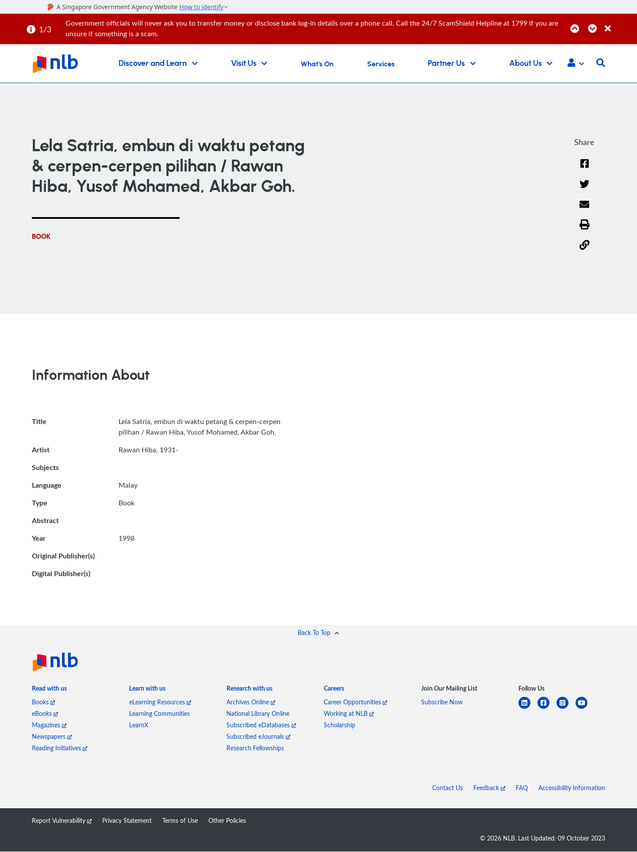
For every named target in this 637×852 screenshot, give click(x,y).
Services (381, 64)
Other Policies (227, 821)
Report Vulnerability (62, 821)
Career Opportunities (355, 702)
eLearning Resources (160, 702)
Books (43, 702)
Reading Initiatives (59, 748)
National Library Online (257, 714)
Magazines (49, 725)
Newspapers (52, 737)
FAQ (522, 788)
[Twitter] (585, 190)
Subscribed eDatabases (261, 725)
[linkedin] (527, 708)
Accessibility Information (571, 788)
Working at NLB (349, 714)
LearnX (138, 725)
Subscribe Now (442, 702)
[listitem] (49, 691)
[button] (576, 64)
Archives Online (250, 702)
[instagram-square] (566, 708)
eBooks (45, 714)
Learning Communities (159, 714)
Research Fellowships (255, 748)
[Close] (619, 24)
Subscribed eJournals (258, 737)
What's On (317, 64)
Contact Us (447, 788)
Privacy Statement (127, 821)
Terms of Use (180, 821)
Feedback (489, 788)
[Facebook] (584, 169)
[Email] (585, 210)
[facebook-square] (546, 708)
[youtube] (585, 708)
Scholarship (339, 725)
